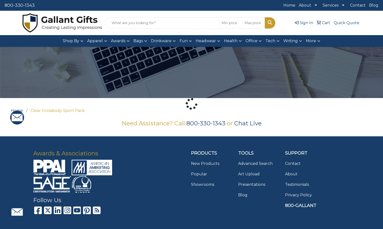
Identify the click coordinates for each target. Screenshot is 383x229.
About (305, 5)
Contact (358, 5)
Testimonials (297, 184)
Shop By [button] (71, 41)
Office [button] (251, 41)
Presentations (251, 184)
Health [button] (230, 41)
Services (331, 5)
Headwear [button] (206, 41)
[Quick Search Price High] (253, 23)
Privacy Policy (298, 195)
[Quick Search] (162, 23)
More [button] (311, 41)
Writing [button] (290, 41)
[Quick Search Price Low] (230, 23)
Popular (199, 174)
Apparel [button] (95, 41)
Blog (373, 5)
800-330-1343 (20, 5)
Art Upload (249, 174)
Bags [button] (138, 41)
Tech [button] (270, 41)
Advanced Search (255, 163)
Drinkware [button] (161, 41)
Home (289, 5)
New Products (205, 163)
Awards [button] (118, 41)
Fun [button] (184, 41)
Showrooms (202, 184)
